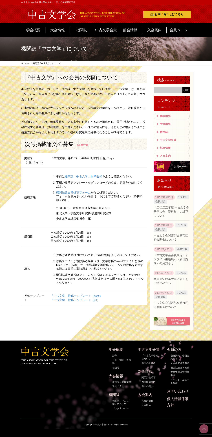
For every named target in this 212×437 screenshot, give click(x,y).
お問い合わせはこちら (167, 14)
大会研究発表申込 (180, 363)
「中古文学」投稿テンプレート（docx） (76, 295)
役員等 (115, 367)
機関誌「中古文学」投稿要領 (83, 176)
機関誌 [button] (162, 132)
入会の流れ (147, 400)
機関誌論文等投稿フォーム (73, 192)
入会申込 (146, 405)
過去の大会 (118, 386)
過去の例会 (147, 386)
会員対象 (160, 201)
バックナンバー (120, 408)
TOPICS (182, 197)
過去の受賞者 (149, 363)
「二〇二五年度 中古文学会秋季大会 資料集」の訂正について (171, 211)
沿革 (114, 355)
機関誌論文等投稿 (180, 367)
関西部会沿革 (149, 377)
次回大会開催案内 (121, 382)
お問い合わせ (178, 391)
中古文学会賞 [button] (166, 140)
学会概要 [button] (163, 116)
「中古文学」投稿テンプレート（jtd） (75, 300)
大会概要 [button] (163, 124)
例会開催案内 (149, 382)
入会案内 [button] (163, 156)
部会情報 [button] (163, 148)
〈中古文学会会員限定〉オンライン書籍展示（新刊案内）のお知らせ (171, 259)
